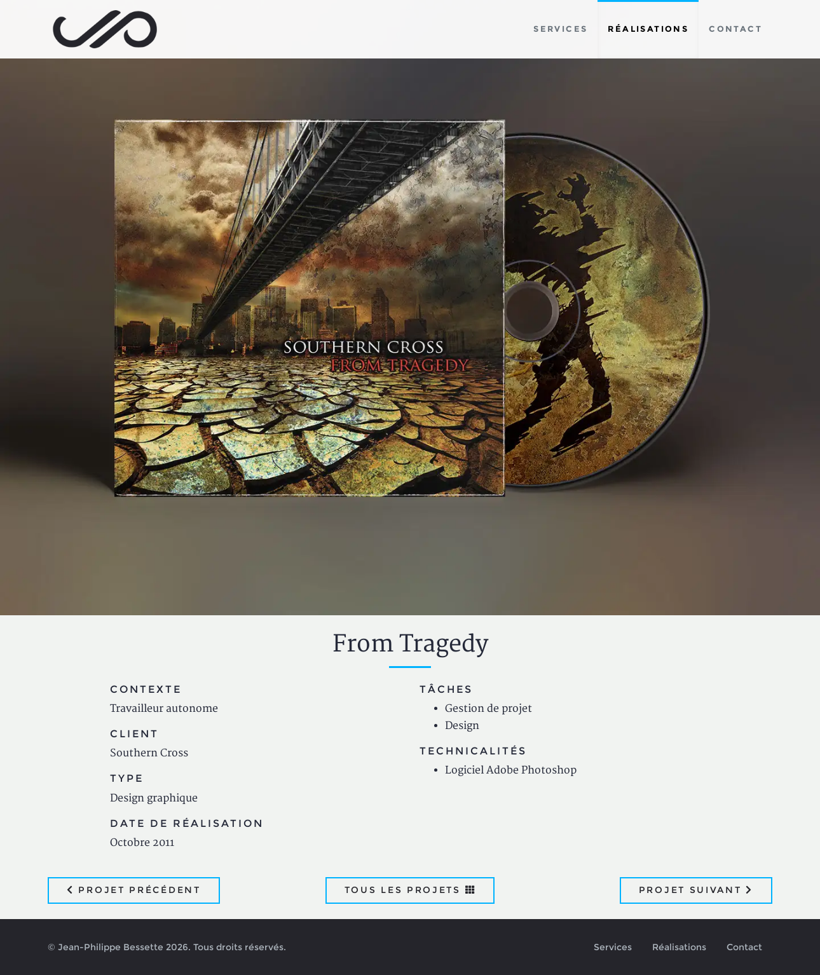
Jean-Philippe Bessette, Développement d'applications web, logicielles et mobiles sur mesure (105, 29)
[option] (410, 307)
